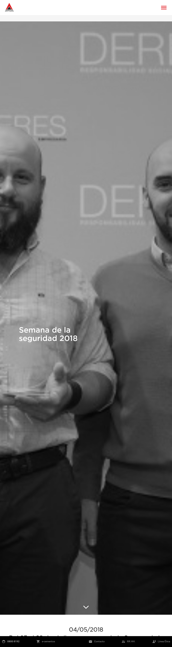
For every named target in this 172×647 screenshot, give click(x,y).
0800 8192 (13, 641)
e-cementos (48, 641)
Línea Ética (164, 641)
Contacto (99, 641)
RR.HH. (131, 641)
